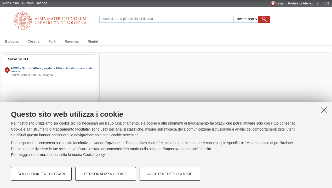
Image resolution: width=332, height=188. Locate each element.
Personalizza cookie (105, 174)
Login (280, 3)
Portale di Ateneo (300, 3)
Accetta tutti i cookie (170, 174)
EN (326, 3)
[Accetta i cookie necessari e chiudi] (324, 110)
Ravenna (71, 41)
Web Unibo (10, 3)
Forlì (52, 41)
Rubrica (28, 3)
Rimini (93, 41)
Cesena (33, 41)
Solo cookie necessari (41, 174)
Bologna (12, 41)
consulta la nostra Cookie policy (79, 154)
